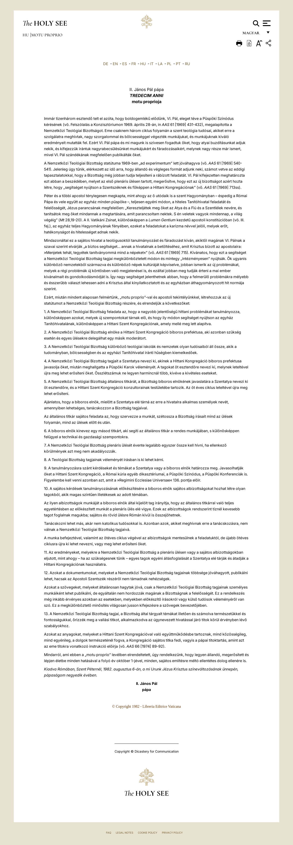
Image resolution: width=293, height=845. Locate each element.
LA (160, 63)
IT (151, 63)
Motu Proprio (46, 34)
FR (133, 63)
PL (169, 63)
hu (26, 34)
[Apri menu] (266, 23)
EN (115, 63)
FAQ (108, 832)
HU (143, 63)
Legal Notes (124, 832)
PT (178, 63)
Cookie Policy (147, 832)
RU (187, 63)
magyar (253, 34)
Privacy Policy (172, 832)
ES (124, 63)
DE (105, 63)
